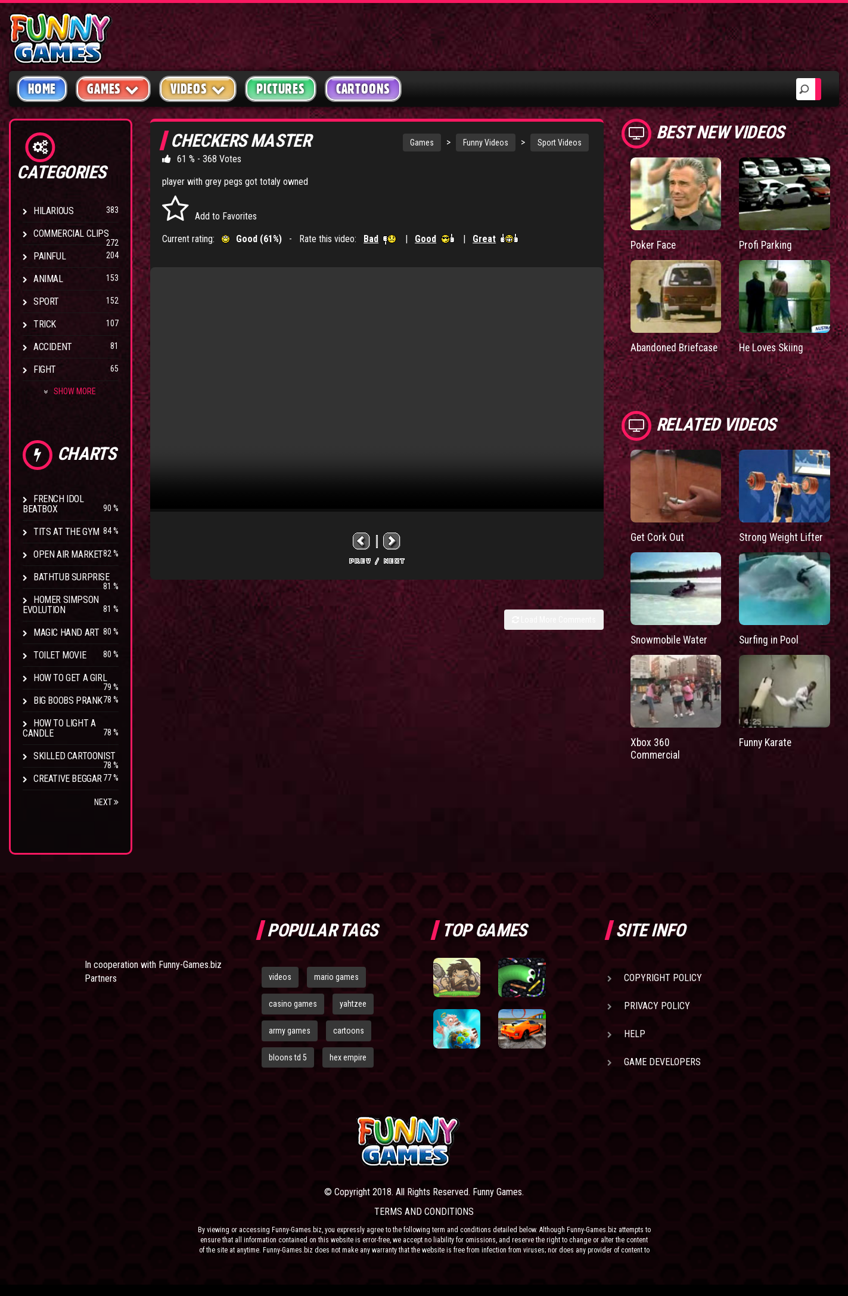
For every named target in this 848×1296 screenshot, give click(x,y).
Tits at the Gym (66, 531)
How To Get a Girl (70, 677)
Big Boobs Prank (67, 700)
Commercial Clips (71, 233)
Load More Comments (554, 619)
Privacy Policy (657, 1006)
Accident (52, 346)
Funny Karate (766, 753)
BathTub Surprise (71, 577)
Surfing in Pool (770, 651)
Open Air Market (68, 554)
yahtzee (353, 1004)
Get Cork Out (657, 548)
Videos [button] (198, 88)
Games (422, 142)
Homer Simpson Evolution (61, 604)
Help (634, 1034)
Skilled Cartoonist (74, 756)
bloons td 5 (288, 1057)
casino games (293, 1004)
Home (42, 89)
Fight (44, 369)
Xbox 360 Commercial (655, 759)
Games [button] (113, 88)
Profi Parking (766, 245)
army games (289, 1030)
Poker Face (654, 245)
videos (280, 977)
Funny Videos (485, 142)
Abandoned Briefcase (654, 353)
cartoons (348, 1030)
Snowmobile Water (670, 651)
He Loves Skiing (773, 347)
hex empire (348, 1057)
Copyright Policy (663, 977)
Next (106, 802)
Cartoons (363, 89)
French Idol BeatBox (53, 504)
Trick (44, 324)
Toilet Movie (59, 655)
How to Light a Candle (59, 728)
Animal (48, 278)
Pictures (280, 89)
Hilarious (53, 210)
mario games (336, 977)
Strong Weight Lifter (783, 548)
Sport (46, 301)
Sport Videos (560, 142)
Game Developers (662, 1062)
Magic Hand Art (66, 632)
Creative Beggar (67, 778)
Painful (49, 256)
